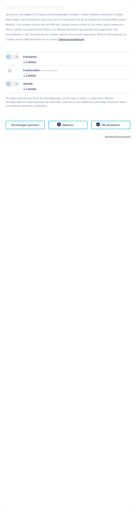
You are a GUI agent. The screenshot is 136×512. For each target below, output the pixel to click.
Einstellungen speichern (25, 124)
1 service (29, 61)
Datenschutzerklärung (71, 39)
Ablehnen (68, 124)
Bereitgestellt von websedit (117, 136)
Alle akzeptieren (110, 124)
